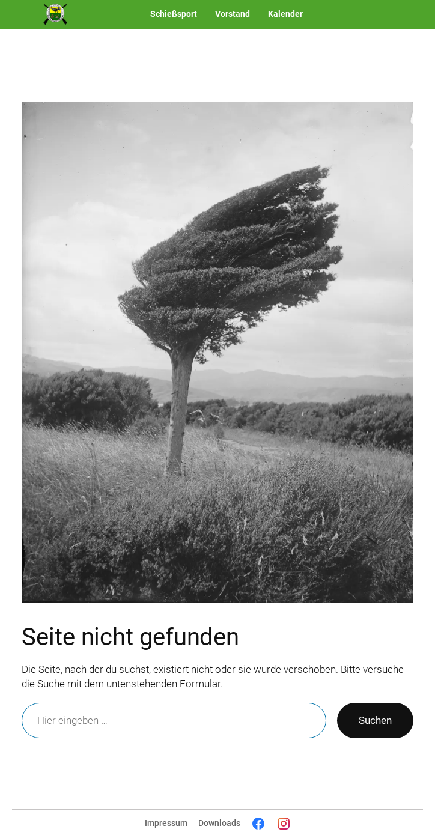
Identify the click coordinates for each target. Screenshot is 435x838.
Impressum (166, 823)
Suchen (375, 720)
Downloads (219, 823)
